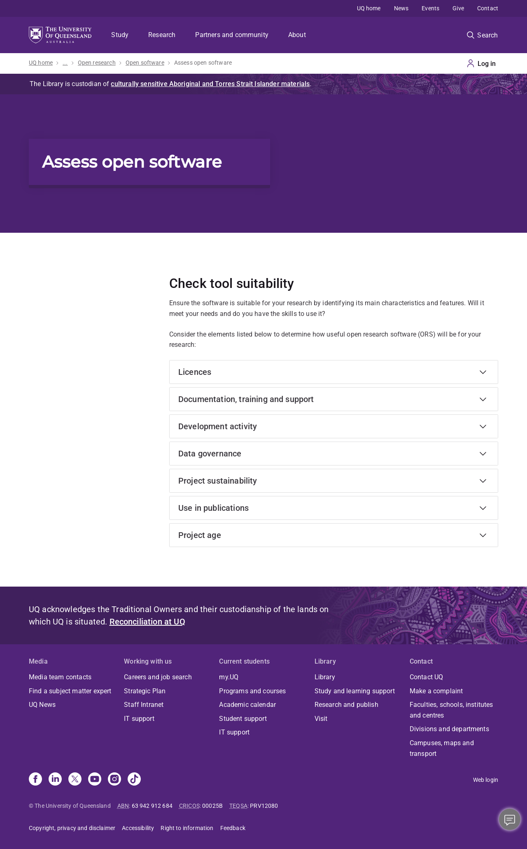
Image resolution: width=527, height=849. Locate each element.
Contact (487, 8)
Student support (242, 719)
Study (119, 35)
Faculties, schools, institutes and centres (451, 710)
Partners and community (231, 35)
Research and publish (346, 705)
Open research (97, 62)
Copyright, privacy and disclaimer (72, 828)
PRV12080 (264, 805)
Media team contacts (60, 677)
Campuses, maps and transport (442, 748)
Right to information (187, 828)
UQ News (42, 705)
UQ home (369, 8)
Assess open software (203, 62)
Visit (321, 719)
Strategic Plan (145, 691)
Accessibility (138, 828)
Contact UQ (426, 677)
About (297, 35)
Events (430, 8)
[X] (75, 780)
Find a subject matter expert (70, 691)
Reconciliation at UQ (147, 622)
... (65, 62)
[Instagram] (114, 780)
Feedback (232, 828)
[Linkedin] (55, 780)
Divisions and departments (449, 729)
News (401, 8)
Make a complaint (436, 691)
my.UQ (228, 677)
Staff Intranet (143, 705)
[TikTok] (134, 780)
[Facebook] (35, 780)
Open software (145, 62)
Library (325, 677)
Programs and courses (252, 691)
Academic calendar (247, 705)
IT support (139, 719)
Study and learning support (355, 691)
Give (458, 8)
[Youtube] (94, 780)
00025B (212, 805)
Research (161, 35)
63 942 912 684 (152, 805)
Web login (485, 779)
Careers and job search (158, 677)
